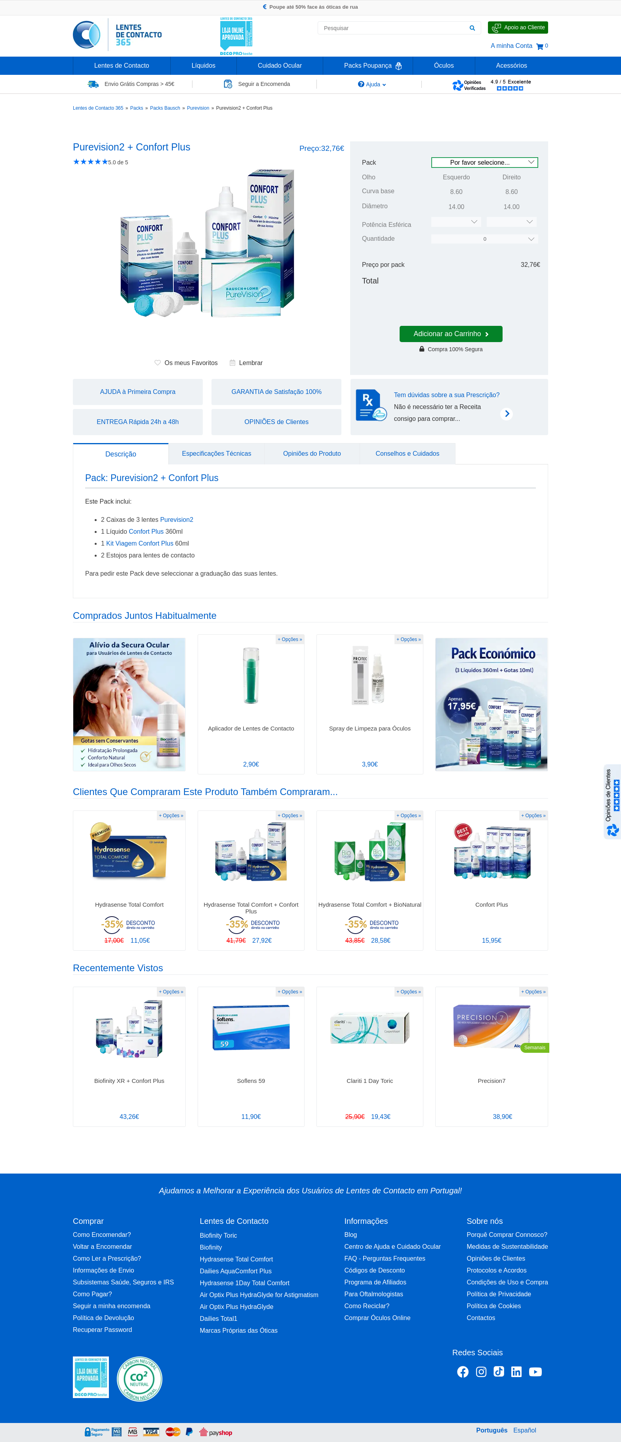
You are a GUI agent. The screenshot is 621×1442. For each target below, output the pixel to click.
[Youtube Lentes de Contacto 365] (535, 1373)
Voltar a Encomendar (102, 1246)
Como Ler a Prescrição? (107, 1258)
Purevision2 (176, 519)
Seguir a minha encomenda (111, 1306)
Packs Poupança (368, 65)
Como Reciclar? (366, 1306)
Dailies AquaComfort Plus (236, 1271)
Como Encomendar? (102, 1234)
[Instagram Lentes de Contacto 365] (481, 1373)
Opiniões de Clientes (496, 1258)
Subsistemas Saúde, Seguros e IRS (123, 1282)
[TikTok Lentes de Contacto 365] (498, 1374)
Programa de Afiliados (375, 1282)
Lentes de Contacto (121, 65)
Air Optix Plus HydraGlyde (237, 1306)
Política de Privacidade (499, 1294)
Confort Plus (146, 531)
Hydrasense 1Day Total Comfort (245, 1283)
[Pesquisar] (472, 28)
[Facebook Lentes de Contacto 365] (463, 1373)
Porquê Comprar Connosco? (507, 1234)
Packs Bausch (165, 108)
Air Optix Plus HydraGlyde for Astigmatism (259, 1295)
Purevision (198, 108)
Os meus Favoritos (186, 363)
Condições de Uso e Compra (507, 1282)
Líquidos (204, 65)
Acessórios (511, 65)
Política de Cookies (494, 1306)
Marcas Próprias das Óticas (239, 1330)
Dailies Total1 (219, 1318)
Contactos (481, 1318)
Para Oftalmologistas (373, 1294)
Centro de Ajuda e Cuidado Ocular (392, 1246)
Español (524, 1430)
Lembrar (246, 363)
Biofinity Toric (218, 1235)
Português (492, 1430)
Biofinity (211, 1247)
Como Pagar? (92, 1294)
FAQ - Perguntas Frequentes (384, 1258)
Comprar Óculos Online (377, 1318)
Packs (136, 108)
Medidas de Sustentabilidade (507, 1246)
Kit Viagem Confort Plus (139, 543)
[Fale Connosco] (518, 27)
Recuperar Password (102, 1329)
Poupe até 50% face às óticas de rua (310, 7)
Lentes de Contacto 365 (98, 108)
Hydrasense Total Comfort (236, 1259)
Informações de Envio (103, 1270)
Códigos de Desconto (374, 1270)
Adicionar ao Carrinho (450, 334)
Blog (350, 1234)
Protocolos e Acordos (497, 1270)
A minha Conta (511, 45)
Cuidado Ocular (280, 65)
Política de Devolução (103, 1318)
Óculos (444, 65)
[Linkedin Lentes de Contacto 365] (516, 1373)
